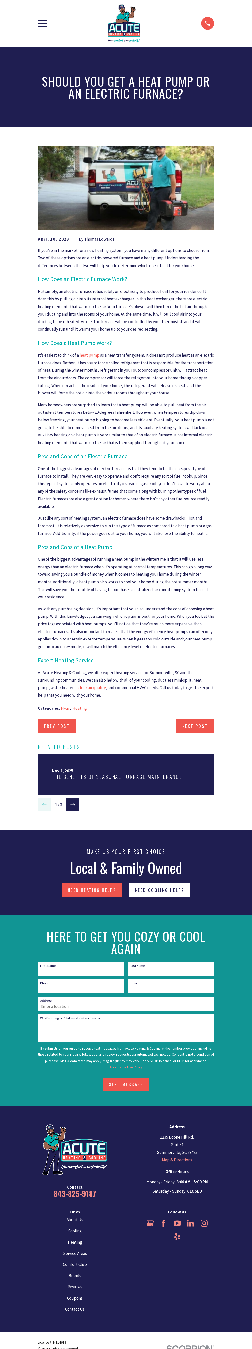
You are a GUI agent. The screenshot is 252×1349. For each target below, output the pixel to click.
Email (133, 983)
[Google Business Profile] (150, 1223)
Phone (44, 983)
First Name (48, 966)
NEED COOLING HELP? (159, 890)
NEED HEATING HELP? (92, 890)
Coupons (75, 1298)
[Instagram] (204, 1223)
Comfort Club (75, 1264)
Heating (79, 708)
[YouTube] (177, 1223)
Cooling (75, 1231)
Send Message (126, 1084)
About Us (75, 1219)
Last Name (137, 966)
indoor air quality (90, 687)
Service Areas (75, 1253)
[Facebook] (163, 1223)
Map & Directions (177, 1160)
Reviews (75, 1286)
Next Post (195, 726)
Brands (75, 1275)
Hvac (65, 708)
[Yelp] (177, 1236)
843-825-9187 (75, 1193)
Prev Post (57, 726)
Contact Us (75, 1309)
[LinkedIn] (190, 1223)
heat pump (89, 355)
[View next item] (72, 804)
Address (46, 1001)
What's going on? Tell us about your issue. (70, 1018)
